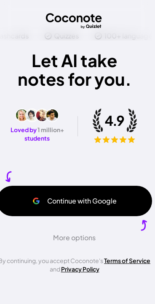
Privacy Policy (80, 269)
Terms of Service (127, 260)
